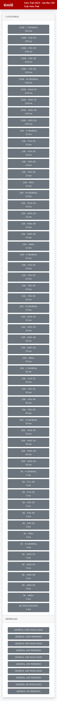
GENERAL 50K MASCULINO (28, 643)
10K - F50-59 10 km (28, 173)
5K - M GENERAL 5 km (28, 545)
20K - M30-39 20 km (28, 328)
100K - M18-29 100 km (28, 91)
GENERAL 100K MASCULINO (28, 629)
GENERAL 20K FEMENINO (28, 664)
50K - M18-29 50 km (28, 432)
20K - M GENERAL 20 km (28, 308)
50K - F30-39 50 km (28, 390)
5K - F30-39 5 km (28, 504)
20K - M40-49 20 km (28, 339)
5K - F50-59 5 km (28, 525)
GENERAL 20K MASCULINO (28, 657)
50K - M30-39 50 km (28, 442)
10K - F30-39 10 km (28, 153)
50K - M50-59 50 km (28, 463)
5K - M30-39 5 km (28, 566)
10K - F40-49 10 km (28, 163)
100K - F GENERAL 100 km (28, 29)
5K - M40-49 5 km (28, 576)
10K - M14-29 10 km (28, 205)
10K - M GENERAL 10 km (28, 194)
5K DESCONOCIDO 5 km (28, 607)
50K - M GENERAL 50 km (28, 421)
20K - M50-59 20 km (28, 349)
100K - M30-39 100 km (28, 101)
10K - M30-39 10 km (28, 215)
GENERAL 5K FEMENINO (28, 691)
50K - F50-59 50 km (28, 411)
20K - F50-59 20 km (28, 298)
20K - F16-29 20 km (28, 266)
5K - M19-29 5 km (28, 556)
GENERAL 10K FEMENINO (28, 677)
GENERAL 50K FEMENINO (28, 650)
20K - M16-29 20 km (28, 318)
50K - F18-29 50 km (28, 380)
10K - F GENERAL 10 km (28, 132)
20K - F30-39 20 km (28, 277)
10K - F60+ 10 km (28, 184)
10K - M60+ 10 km (28, 246)
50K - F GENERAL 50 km (28, 370)
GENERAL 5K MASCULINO (28, 684)
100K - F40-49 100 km (28, 60)
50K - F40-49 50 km (28, 401)
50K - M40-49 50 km (28, 452)
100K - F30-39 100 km (28, 50)
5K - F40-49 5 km (28, 514)
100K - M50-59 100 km (28, 122)
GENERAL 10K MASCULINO (28, 670)
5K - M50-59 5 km (28, 587)
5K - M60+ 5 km (28, 597)
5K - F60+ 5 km (29, 535)
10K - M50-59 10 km (28, 236)
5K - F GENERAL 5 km (28, 473)
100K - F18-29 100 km (28, 39)
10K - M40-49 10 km (28, 225)
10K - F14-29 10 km (28, 143)
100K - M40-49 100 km (28, 112)
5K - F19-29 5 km (28, 494)
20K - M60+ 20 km (28, 359)
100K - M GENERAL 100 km (28, 81)
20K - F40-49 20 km (28, 287)
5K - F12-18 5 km (28, 483)
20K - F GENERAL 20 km (28, 256)
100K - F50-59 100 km (28, 70)
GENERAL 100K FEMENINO (28, 636)
